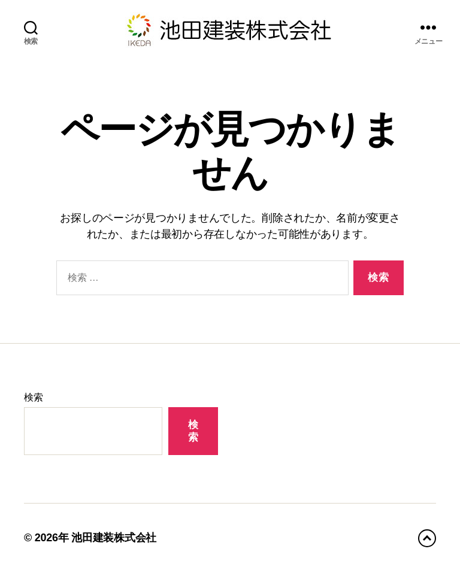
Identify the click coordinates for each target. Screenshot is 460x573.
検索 (33, 397)
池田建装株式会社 (113, 538)
